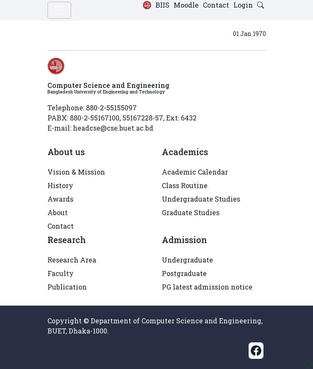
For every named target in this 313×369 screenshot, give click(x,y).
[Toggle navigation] (59, 10)
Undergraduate (187, 259)
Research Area (71, 259)
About (57, 212)
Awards (60, 198)
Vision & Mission (76, 171)
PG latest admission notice (207, 286)
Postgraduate (184, 273)
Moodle (186, 4)
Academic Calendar (195, 171)
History (60, 185)
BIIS (162, 4)
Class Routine (185, 185)
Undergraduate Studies (201, 198)
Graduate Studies (190, 212)
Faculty (60, 273)
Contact (216, 4)
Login (243, 4)
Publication (67, 286)
